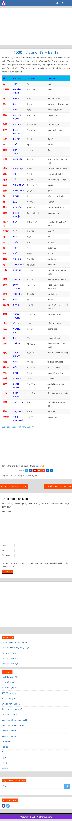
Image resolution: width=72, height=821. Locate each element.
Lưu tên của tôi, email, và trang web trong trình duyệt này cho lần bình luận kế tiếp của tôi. (35, 565)
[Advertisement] (36, 26)
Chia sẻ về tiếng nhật (11, 704)
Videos (5, 768)
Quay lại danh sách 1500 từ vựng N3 (18, 427)
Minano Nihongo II (10, 736)
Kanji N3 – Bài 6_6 (10, 658)
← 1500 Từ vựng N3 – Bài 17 (14, 486)
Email (5, 550)
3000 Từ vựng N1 (10, 687)
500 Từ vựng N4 (9, 693)
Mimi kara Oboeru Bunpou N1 (15, 720)
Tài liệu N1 (6, 741)
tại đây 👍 (40, 466)
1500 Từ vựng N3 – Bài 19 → (58, 486)
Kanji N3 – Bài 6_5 (10, 663)
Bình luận (6, 511)
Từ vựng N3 (31, 475)
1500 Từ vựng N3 (17, 475)
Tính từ (5, 747)
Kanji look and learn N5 (12, 709)
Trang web (6, 555)
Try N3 (4, 763)
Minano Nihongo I (9, 730)
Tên (4, 545)
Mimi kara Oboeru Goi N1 (13, 725)
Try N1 (4, 752)
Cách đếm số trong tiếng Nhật (15, 647)
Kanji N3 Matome (9, 714)
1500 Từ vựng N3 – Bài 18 (36, 52)
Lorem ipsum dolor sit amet (14, 642)
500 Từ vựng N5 (9, 698)
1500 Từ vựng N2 (10, 677)
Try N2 (4, 757)
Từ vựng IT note (9, 653)
